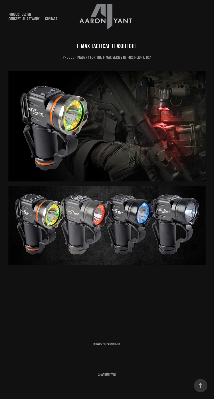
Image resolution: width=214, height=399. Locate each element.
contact (51, 18)
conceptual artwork (24, 18)
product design (19, 14)
